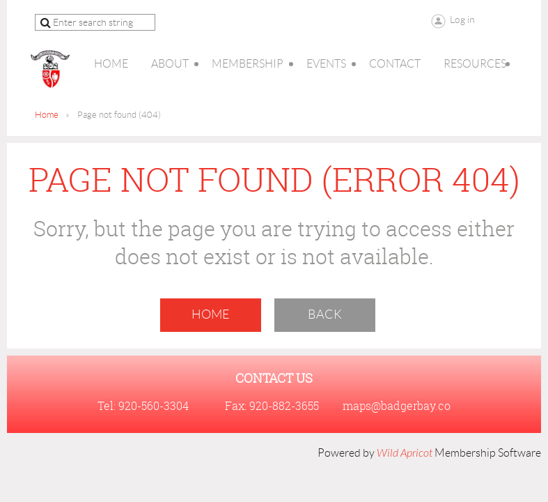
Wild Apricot (404, 453)
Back (325, 314)
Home (46, 114)
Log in (462, 19)
